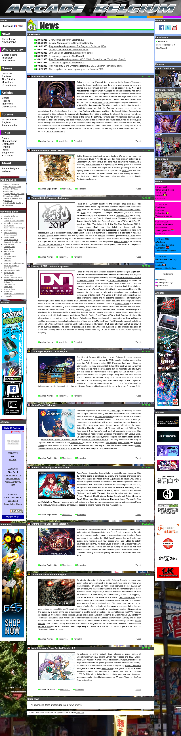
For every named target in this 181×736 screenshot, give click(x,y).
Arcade (5, 138)
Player (132, 372)
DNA (114, 272)
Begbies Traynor (102, 102)
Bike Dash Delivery (10, 232)
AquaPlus (81, 479)
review (50, 629)
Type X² (125, 170)
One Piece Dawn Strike (13, 186)
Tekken (111, 428)
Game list (7, 73)
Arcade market (10, 125)
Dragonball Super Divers (12, 242)
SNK (111, 360)
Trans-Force (98, 289)
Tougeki (101, 236)
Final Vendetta (9, 244)
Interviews (7, 103)
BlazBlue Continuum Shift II (127, 224)
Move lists (7, 82)
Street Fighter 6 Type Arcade (14, 194)
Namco (97, 431)
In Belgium (7, 57)
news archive (75, 705)
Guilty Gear (98, 176)
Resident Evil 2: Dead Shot (14, 203)
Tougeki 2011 (119, 204)
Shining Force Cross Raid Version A (93, 529)
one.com (80, 713)
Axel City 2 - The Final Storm (14, 221)
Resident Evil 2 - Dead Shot (13, 280)
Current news (9, 39)
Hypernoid (7, 258)
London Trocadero (132, 82)
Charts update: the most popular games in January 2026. (76, 69)
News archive (9, 42)
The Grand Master (10, 256)
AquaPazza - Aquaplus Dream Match (94, 473)
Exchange (7, 155)
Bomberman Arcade (11, 235)
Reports (6, 100)
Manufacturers (9, 141)
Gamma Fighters (9, 251)
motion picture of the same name (112, 603)
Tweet (138, 141)
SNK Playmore (114, 363)
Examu (111, 476)
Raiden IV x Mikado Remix (13, 277)
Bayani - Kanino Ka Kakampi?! (14, 228)
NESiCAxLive (82, 159)
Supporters (8, 152)
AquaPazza (115, 479)
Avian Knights (8, 218)
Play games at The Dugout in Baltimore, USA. (77, 46)
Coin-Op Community (55, 131)
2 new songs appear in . (66, 62)
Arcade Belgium (10, 168)
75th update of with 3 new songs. (71, 53)
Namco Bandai (120, 241)
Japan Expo (96, 207)
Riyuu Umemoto (133, 665)
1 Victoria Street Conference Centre (62, 324)
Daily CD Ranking (12, 428)
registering (136, 330)
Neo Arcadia (111, 442)
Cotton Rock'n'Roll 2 (11, 240)
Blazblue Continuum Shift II (95, 440)
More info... (63, 141)
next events (168, 274)
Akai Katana (107, 668)
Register (6, 122)
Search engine (9, 54)
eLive (83, 212)
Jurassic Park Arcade (12, 184)
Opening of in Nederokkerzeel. (68, 49)
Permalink (77, 141)
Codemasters (63, 315)
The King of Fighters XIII (88, 357)
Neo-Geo (128, 383)
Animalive (97, 301)
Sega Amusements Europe (60, 312)
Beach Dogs (8, 230)
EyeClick (118, 295)
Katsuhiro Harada (85, 428)
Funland (99, 82)
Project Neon (8, 275)
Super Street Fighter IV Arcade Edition (122, 210)
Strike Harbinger (9, 289)
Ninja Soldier (8, 268)
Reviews (6, 76)
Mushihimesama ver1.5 (87, 657)
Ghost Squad (44, 626)
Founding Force (9, 247)
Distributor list (9, 106)
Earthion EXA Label (11, 189)
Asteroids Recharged (11, 216)
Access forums (10, 119)
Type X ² (94, 159)
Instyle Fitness (122, 304)
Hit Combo (91, 247)
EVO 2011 (130, 236)
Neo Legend (123, 442)
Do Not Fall (8, 201)
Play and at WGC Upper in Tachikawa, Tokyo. (86, 66)
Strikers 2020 (8, 291)
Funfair (5, 149)
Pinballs (6, 146)
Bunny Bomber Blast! (12, 196)
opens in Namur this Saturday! (71, 43)
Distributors (8, 144)
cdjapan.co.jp (12, 517)
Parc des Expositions (104, 416)
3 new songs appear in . (66, 40)
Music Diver (9, 191)
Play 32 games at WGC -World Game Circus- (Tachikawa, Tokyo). (87, 59)
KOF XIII (122, 372)
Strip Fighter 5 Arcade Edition (14, 294)
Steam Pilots (8, 287)
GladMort (7, 254)
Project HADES (9, 273)
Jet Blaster (7, 261)
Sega (113, 529)
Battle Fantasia (84, 156)
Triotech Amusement (118, 280)
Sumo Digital (80, 315)
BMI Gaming (122, 315)
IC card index (9, 85)
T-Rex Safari (8, 296)
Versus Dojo (134, 434)
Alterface (89, 286)
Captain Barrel (9, 237)
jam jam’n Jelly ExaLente (13, 198)
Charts (5, 98)
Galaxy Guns (8, 249)
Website (6, 171)
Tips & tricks (8, 79)
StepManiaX (9, 205)
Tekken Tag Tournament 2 (50, 244)
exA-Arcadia (8, 60)
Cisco (87, 309)
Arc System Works (115, 156)
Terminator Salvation (86, 580)
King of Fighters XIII (88, 386)
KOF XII (108, 366)
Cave (110, 654)
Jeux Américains (127, 597)
